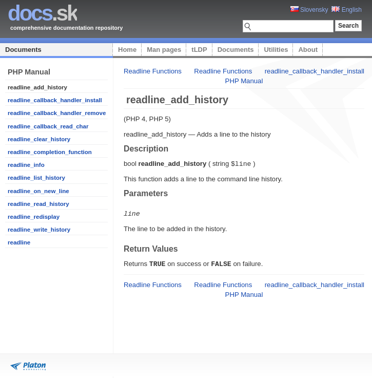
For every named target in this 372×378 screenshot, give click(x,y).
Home (127, 49)
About (308, 49)
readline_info (26, 165)
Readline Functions (153, 71)
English (346, 9)
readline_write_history (39, 229)
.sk (42, 13)
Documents (23, 49)
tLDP (199, 49)
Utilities (276, 49)
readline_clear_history (39, 139)
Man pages (164, 49)
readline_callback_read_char (48, 126)
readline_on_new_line (38, 191)
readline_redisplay (34, 217)
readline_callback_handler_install (55, 100)
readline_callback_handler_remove (57, 113)
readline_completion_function (50, 152)
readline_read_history (38, 204)
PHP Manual (244, 81)
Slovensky (309, 9)
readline (19, 242)
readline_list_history (36, 178)
